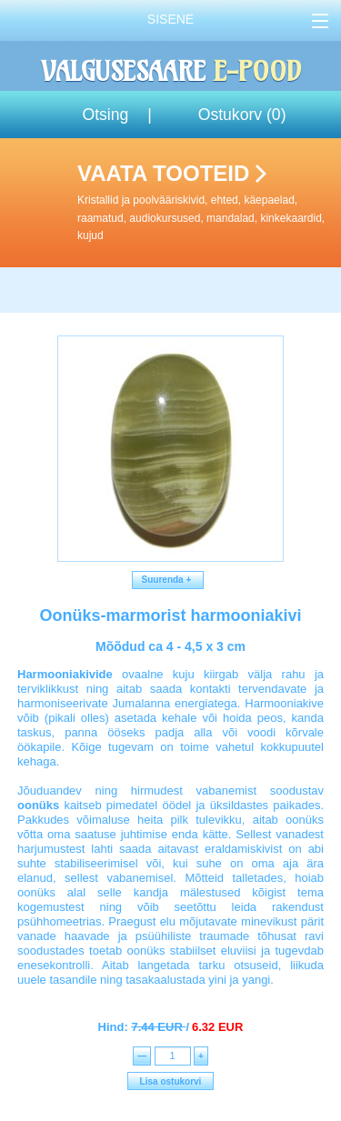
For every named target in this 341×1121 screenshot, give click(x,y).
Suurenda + (167, 580)
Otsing (105, 114)
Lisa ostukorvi (171, 1081)
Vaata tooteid (205, 203)
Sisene (170, 19)
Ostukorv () (242, 114)
